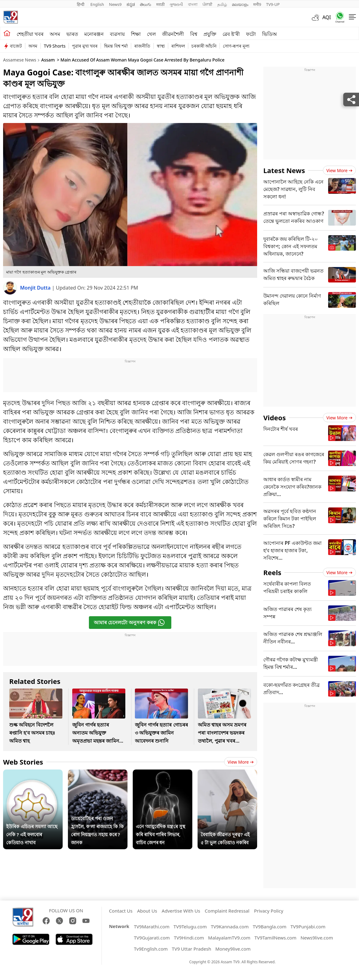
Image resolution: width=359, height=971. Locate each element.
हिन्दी (81, 4)
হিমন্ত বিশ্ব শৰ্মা (115, 46)
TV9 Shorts (54, 46)
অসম (55, 34)
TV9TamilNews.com (275, 938)
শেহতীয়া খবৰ (30, 34)
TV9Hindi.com (189, 938)
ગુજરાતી (176, 4)
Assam (48, 60)
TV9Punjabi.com (307, 926)
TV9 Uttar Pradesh (191, 949)
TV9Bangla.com (269, 926)
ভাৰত (72, 34)
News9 (115, 4)
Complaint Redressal (227, 911)
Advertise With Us (181, 911)
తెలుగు (145, 4)
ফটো (251, 34)
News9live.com (316, 938)
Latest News (284, 170)
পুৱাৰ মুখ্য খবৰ (85, 46)
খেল (151, 34)
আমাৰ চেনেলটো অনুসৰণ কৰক (129, 622)
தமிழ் (222, 4)
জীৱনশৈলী (173, 34)
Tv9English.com (151, 949)
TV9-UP (273, 4)
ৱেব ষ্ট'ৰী (231, 34)
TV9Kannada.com (230, 926)
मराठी (160, 4)
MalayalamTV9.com (229, 938)
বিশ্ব (193, 34)
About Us (147, 911)
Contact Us (120, 911)
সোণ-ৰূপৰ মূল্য (236, 46)
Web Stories (23, 761)
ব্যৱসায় (117, 34)
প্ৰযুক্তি (209, 34)
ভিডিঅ (269, 34)
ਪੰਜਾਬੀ (207, 4)
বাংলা (193, 4)
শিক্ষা (136, 34)
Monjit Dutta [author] (36, 287)
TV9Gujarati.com (152, 938)
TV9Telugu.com (190, 926)
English (97, 4)
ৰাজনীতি (142, 46)
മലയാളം (240, 4)
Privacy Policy (268, 911)
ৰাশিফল (178, 46)
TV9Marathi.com (151, 926)
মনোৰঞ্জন (94, 34)
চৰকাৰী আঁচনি (204, 46)
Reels (272, 572)
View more (241, 762)
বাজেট (16, 46)
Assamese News (19, 60)
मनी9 (257, 4)
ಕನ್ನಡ (131, 4)
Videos (274, 417)
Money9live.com (232, 949)
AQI (326, 17)
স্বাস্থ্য (161, 46)
